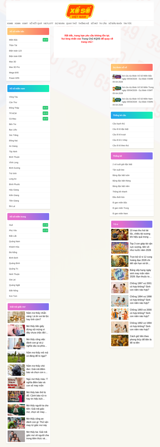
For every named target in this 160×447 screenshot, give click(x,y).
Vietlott (48, 23)
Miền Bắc (13, 40)
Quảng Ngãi (14, 285)
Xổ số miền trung (18, 217)
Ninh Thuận (14, 274)
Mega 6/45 (14, 72)
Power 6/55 (14, 78)
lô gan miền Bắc (120, 202)
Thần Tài (13, 45)
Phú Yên (13, 230)
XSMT (25, 23)
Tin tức (128, 23)
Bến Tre (12, 124)
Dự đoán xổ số (120, 67)
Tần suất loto (118, 170)
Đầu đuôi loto (119, 197)
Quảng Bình (14, 263)
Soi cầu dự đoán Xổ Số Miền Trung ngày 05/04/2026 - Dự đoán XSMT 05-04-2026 (133, 90)
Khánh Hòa (14, 247)
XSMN (17, 23)
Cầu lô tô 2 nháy (120, 140)
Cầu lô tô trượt (119, 134)
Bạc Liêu (13, 130)
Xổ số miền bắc (17, 31)
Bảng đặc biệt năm (121, 186)
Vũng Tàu (13, 97)
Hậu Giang (14, 190)
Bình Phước (14, 184)
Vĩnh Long (13, 162)
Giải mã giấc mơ (17, 307)
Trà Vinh (13, 173)
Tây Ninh (13, 151)
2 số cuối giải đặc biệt (122, 164)
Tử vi (115, 224)
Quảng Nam (14, 241)
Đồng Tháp (14, 108)
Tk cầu (103, 23)
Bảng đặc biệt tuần (121, 175)
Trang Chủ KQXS (91, 39)
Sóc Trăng (13, 135)
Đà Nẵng (13, 252)
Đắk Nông (13, 290)
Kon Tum (13, 296)
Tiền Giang (14, 201)
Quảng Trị (13, 269)
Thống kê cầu (119, 115)
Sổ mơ (94, 23)
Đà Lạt (12, 206)
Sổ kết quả (36, 23)
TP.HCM (13, 113)
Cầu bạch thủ (119, 123)
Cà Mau (12, 119)
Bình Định (13, 258)
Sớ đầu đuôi (115, 23)
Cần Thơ (13, 102)
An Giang (13, 146)
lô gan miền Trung (121, 208)
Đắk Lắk (13, 236)
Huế (11, 225)
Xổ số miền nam (17, 88)
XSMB (10, 23)
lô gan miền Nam (120, 213)
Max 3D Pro (14, 67)
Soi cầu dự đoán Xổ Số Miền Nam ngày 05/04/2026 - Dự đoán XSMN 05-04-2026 (133, 102)
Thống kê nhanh (120, 192)
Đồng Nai (13, 140)
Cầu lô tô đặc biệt (120, 129)
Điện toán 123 (15, 51)
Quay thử (71, 23)
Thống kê (83, 23)
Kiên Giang (14, 195)
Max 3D (12, 62)
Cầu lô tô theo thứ (121, 145)
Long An (12, 179)
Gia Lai (12, 279)
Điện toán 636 (15, 56)
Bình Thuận (14, 157)
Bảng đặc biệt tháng (122, 181)
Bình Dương (14, 168)
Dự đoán (59, 23)
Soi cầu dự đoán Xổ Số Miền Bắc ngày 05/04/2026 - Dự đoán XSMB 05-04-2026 (133, 79)
